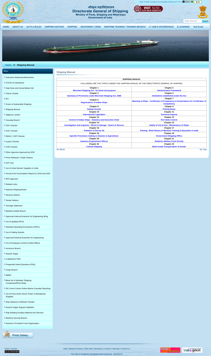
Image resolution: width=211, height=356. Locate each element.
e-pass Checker (12, 141)
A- (176, 2)
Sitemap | (116, 349)
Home (8, 65)
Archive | (108, 349)
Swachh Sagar (12, 254)
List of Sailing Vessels (15, 232)
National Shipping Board (16, 189)
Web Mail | (88, 349)
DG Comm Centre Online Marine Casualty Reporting (28, 288)
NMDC (8, 275)
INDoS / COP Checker (15, 136)
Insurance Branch (13, 248)
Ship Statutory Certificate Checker (20, 302)
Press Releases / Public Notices (19, 158)
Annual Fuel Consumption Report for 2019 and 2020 (28, 173)
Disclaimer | (99, 349)
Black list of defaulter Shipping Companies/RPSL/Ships (18, 281)
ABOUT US (17, 26)
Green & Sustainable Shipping (18, 104)
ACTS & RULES (33, 26)
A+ (180, 2)
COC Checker (12, 131)
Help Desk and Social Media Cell (20, 88)
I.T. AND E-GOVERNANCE (161, 26)
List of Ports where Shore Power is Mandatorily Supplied (26, 295)
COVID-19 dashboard (15, 83)
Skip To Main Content (148, 2)
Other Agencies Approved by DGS (20, 152)
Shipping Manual (13, 109)
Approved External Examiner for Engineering (25, 238)
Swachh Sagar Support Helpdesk (20, 307)
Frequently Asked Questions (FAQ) (20, 264)
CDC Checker (12, 125)
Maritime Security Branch (16, 318)
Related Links (11, 184)
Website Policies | (76, 349)
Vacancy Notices (13, 195)
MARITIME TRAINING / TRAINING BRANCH (125, 26)
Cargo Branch (12, 270)
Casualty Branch (13, 120)
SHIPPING (72, 26)
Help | (65, 349)
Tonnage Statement (14, 206)
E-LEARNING (183, 26)
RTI (7, 99)
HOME (6, 26)
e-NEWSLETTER (13, 259)
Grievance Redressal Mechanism (20, 77)
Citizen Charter (12, 93)
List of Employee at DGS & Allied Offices (23, 243)
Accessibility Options (166, 2)
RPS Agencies (12, 179)
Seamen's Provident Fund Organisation (22, 323)
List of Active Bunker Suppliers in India (22, 168)
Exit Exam (198, 26)
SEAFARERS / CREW (91, 26)
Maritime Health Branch (16, 211)
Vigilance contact (13, 115)
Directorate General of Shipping (100, 11)
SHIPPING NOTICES (54, 26)
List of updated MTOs (15, 221)
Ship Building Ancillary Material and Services (25, 313)
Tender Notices (12, 200)
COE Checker (12, 147)
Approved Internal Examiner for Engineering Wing (27, 216)
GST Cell (9, 163)
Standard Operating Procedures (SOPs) (23, 227)
